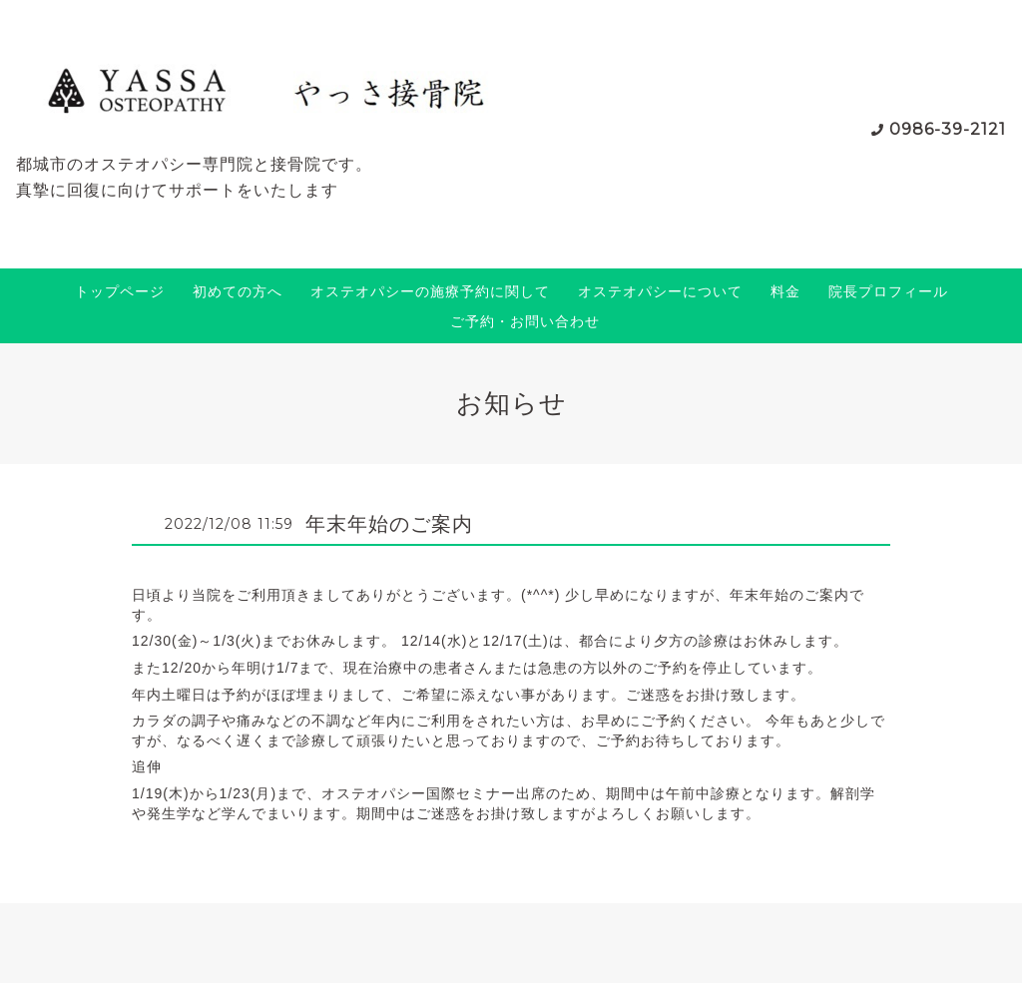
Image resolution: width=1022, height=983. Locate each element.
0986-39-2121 (947, 129)
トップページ (120, 291)
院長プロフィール (888, 291)
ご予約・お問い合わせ (525, 321)
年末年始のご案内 (389, 524)
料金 (785, 291)
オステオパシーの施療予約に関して (430, 291)
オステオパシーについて (660, 291)
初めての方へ (237, 291)
